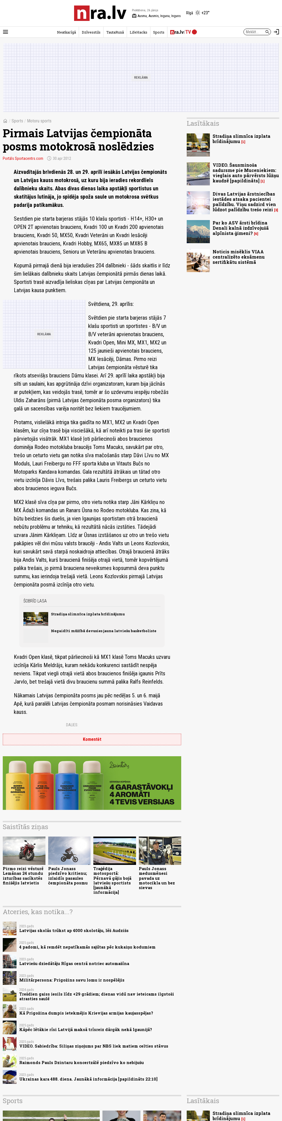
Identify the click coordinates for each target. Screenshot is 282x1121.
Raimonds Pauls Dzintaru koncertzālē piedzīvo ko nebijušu (81, 1062)
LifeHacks (138, 32)
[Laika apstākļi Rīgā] (198, 13)
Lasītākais (203, 123)
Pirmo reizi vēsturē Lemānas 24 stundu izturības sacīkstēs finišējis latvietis (23, 876)
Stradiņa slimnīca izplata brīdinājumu (88, 614)
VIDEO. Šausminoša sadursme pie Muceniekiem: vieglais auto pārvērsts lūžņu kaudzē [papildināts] (246, 173)
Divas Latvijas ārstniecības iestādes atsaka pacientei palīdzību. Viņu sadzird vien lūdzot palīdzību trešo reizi (244, 202)
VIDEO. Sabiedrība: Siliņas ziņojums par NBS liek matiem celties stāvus (93, 1046)
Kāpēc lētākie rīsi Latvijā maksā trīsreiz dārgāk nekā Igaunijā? (85, 1029)
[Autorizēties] (276, 31)
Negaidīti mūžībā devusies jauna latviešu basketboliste (103, 631)
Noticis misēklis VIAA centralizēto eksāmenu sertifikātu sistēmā (239, 257)
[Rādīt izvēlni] (5, 31)
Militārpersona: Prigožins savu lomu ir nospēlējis (71, 980)
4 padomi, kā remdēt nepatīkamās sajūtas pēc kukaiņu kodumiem (87, 947)
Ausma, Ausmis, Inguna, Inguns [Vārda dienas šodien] (156, 16)
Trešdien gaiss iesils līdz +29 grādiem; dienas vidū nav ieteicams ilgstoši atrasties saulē (96, 996)
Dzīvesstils (91, 32)
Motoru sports (39, 121)
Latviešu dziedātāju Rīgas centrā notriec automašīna (74, 963)
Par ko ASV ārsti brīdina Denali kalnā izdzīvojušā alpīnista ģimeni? (241, 228)
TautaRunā (115, 32)
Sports (158, 32)
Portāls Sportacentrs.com (23, 158)
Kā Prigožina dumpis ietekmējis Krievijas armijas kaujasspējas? (86, 1013)
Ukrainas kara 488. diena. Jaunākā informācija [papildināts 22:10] (88, 1079)
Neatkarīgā (66, 32)
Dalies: (72, 725)
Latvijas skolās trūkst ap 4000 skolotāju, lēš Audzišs (74, 930)
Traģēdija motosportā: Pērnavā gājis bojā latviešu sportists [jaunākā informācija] (112, 880)
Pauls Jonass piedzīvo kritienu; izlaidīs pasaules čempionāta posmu (68, 876)
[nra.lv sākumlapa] (100, 13)
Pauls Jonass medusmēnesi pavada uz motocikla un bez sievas (157, 878)
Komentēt (92, 739)
